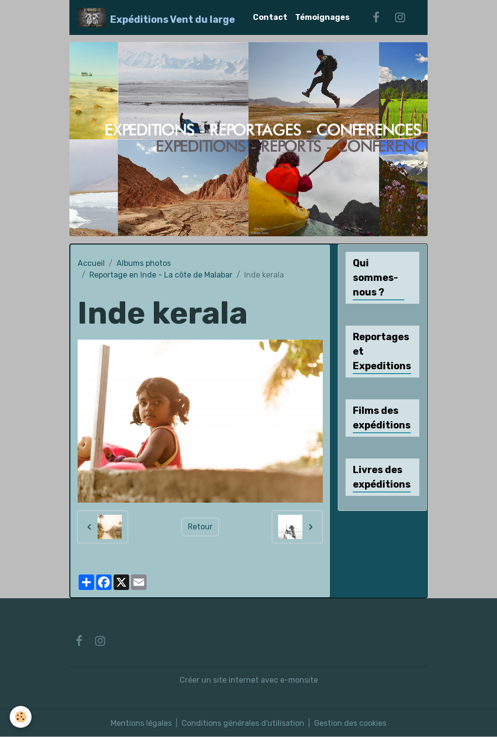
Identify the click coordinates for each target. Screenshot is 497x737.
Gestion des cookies (350, 723)
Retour (200, 526)
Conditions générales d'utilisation (243, 723)
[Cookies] (21, 717)
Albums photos (143, 263)
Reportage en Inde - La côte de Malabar (160, 274)
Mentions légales (141, 723)
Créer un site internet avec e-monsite (249, 680)
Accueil (91, 263)
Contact (270, 17)
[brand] (156, 17)
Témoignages (322, 17)
